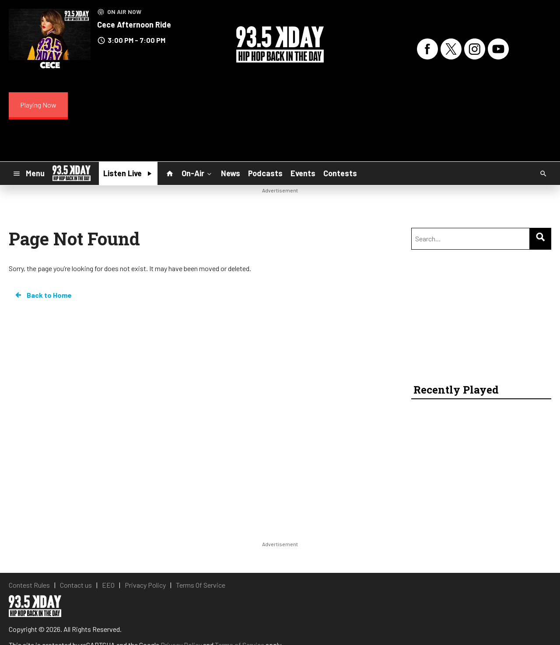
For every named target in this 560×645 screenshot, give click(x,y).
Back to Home (43, 295)
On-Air (197, 173)
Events (302, 173)
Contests (340, 173)
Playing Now (38, 105)
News (230, 173)
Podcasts (265, 173)
